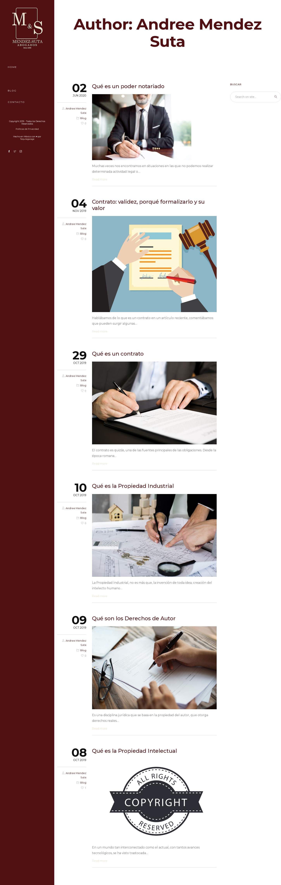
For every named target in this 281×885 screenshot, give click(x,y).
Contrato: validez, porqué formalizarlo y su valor (148, 204)
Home (12, 67)
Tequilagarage (27, 139)
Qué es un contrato (118, 353)
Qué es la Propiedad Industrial (133, 486)
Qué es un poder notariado (128, 86)
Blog (12, 90)
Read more (99, 179)
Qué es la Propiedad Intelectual (134, 751)
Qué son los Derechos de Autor (134, 618)
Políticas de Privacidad (27, 129)
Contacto (16, 102)
